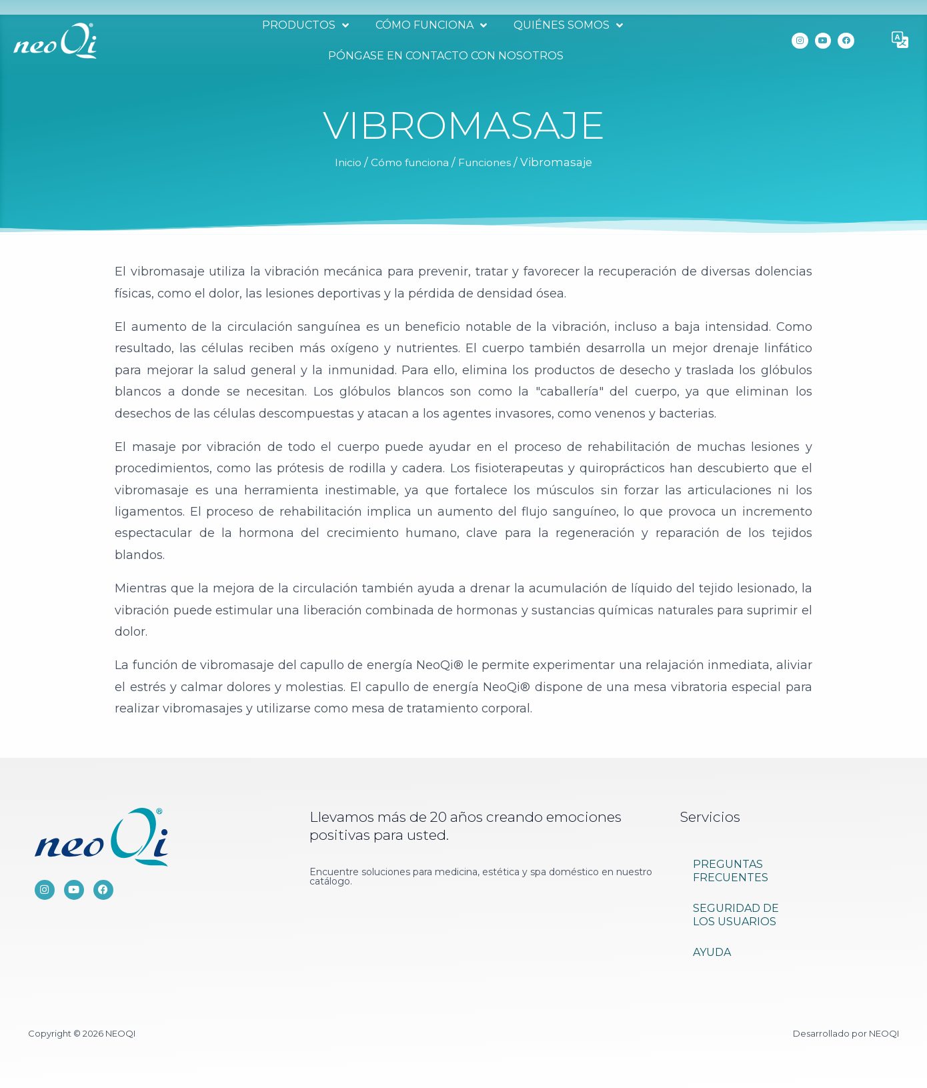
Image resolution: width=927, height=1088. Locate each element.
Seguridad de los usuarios (736, 915)
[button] (900, 40)
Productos (303, 25)
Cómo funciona (429, 25)
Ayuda (712, 952)
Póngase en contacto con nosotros (444, 55)
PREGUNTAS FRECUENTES (730, 871)
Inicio (340, 162)
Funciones (492, 162)
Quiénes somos (566, 25)
